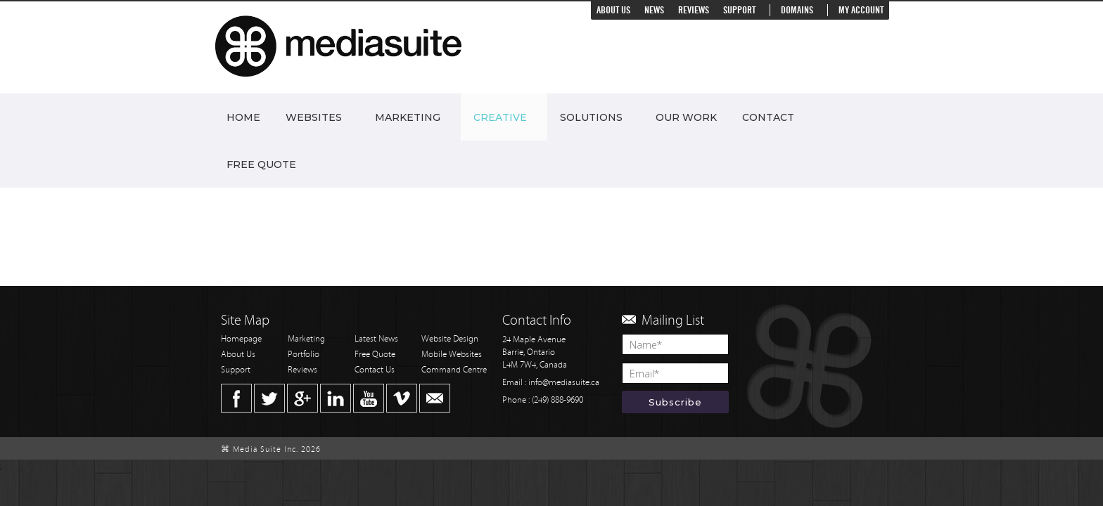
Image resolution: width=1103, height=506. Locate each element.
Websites (314, 117)
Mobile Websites (451, 354)
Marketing (407, 117)
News (654, 10)
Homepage (241, 339)
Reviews (693, 10)
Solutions (591, 117)
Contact (768, 117)
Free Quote (261, 164)
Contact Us (375, 370)
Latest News (376, 339)
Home (243, 117)
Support (739, 10)
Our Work (686, 117)
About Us (613, 10)
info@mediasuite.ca (563, 382)
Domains (797, 10)
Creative (500, 117)
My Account (861, 10)
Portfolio (303, 354)
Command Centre (454, 370)
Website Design (449, 339)
